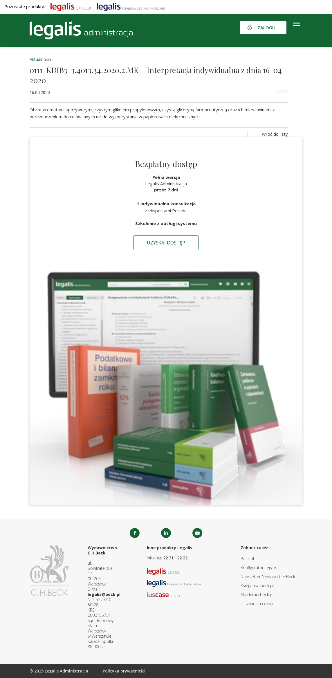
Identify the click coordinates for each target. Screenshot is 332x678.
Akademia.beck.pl (257, 594)
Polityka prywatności (124, 671)
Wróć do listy (275, 134)
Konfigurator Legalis (259, 567)
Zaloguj (267, 27)
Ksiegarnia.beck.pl (257, 585)
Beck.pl (247, 558)
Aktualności (40, 59)
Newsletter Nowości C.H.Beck (268, 576)
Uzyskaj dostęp (166, 243)
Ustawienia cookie (258, 603)
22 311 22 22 (175, 558)
